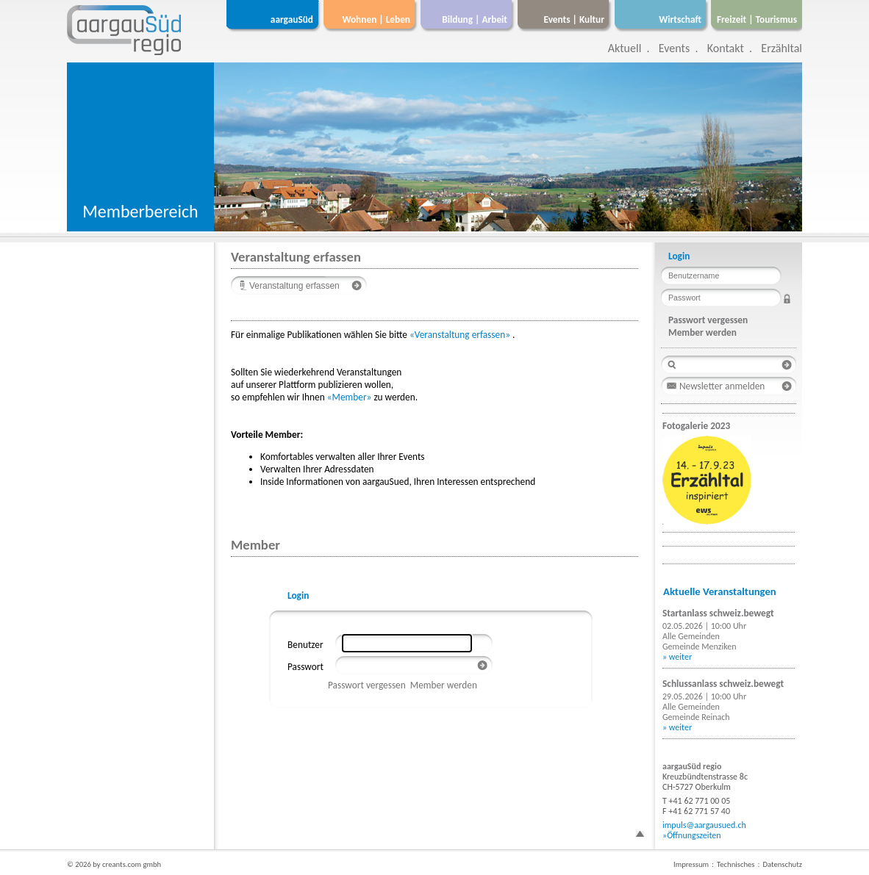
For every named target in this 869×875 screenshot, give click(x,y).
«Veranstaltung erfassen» (460, 334)
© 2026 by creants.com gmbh (114, 864)
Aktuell (625, 48)
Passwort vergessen (367, 685)
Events (674, 48)
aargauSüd (292, 19)
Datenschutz (782, 864)
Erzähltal (781, 48)
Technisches (735, 864)
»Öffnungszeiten (691, 835)
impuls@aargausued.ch (704, 825)
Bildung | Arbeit (474, 19)
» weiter (677, 657)
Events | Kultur (574, 19)
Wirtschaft (680, 19)
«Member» (349, 397)
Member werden (443, 685)
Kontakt (725, 48)
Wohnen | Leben (376, 19)
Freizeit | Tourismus (757, 19)
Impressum (691, 864)
